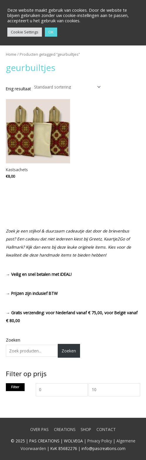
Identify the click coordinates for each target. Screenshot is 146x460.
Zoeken (13, 340)
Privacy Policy (99, 441)
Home (11, 54)
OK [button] (51, 32)
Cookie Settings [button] (24, 32)
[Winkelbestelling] (66, 87)
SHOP (86, 429)
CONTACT (106, 429)
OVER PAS (39, 429)
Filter (15, 387)
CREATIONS (65, 429)
